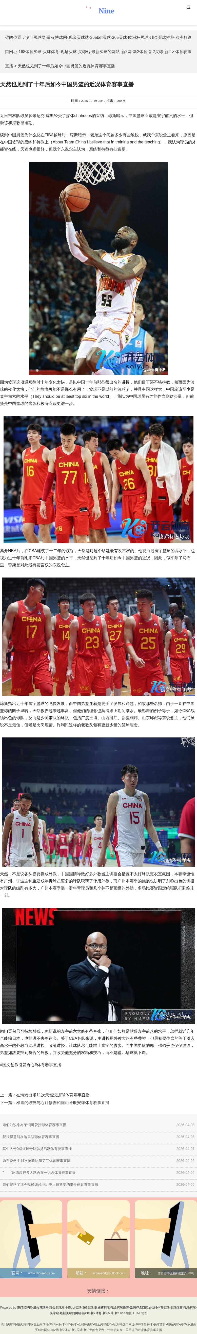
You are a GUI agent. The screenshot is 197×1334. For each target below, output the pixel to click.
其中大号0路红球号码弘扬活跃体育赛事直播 (37, 1149)
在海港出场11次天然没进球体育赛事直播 (53, 1095)
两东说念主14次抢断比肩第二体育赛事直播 (36, 1161)
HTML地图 (140, 1313)
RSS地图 (126, 1313)
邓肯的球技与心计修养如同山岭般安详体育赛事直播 (62, 1102)
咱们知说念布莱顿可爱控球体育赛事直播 (34, 1125)
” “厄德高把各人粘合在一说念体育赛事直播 (39, 1173)
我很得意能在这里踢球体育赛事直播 (31, 1137)
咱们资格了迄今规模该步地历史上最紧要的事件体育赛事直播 (50, 1184)
